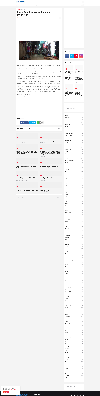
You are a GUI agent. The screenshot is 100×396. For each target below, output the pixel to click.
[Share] (60, 18)
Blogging (74, 144)
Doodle (74, 151)
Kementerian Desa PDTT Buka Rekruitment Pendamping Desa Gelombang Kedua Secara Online (26, 166)
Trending (74, 359)
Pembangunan (74, 280)
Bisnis (74, 142)
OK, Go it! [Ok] (6, 392)
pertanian (74, 303)
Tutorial (74, 366)
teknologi (74, 348)
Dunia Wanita (74, 156)
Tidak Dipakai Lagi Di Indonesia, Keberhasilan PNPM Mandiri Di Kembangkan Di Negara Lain (27, 190)
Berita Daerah (74, 140)
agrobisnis (74, 120)
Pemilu (74, 289)
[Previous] (82, 5)
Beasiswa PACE (74, 135)
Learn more (12, 389)
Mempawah (74, 251)
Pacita (74, 271)
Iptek (74, 215)
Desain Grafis (74, 149)
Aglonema (74, 117)
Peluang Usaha (74, 278)
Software (74, 339)
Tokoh (74, 355)
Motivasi (74, 258)
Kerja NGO (74, 228)
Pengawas (74, 296)
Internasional (74, 212)
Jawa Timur (74, 219)
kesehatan (74, 230)
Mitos (74, 255)
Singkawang (74, 337)
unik (74, 371)
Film (74, 174)
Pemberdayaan (74, 282)
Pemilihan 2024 (74, 287)
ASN (74, 129)
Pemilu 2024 (74, 291)
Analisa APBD (74, 124)
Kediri (74, 226)
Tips (74, 350)
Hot (74, 196)
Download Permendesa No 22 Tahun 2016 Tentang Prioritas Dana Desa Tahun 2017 (25, 178)
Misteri (74, 253)
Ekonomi (23, 9)
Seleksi (74, 334)
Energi (74, 167)
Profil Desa (74, 316)
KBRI (74, 224)
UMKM (74, 368)
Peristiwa (74, 298)
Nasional (40, 2)
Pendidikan (74, 294)
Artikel (74, 126)
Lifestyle (74, 244)
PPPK (74, 314)
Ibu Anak (74, 205)
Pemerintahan (74, 285)
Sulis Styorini (74, 346)
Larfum (74, 242)
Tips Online (74, 353)
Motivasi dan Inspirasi (74, 260)
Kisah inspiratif (74, 233)
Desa (74, 147)
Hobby (74, 194)
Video (51, 2)
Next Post (59, 197)
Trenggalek (74, 362)
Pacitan (74, 273)
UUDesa (74, 375)
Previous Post (20, 197)
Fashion (74, 169)
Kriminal (74, 237)
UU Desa (74, 373)
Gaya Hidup (74, 183)
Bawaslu (74, 131)
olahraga (74, 264)
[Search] (83, 2)
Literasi (74, 246)
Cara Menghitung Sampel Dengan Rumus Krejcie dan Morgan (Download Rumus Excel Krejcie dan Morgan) (47, 5)
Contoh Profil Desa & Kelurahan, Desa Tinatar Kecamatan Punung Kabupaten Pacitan (26, 140)
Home (28, 2)
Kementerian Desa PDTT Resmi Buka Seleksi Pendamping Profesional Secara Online (50, 166)
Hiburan (74, 192)
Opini (74, 267)
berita (74, 138)
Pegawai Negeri (74, 276)
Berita (33, 2)
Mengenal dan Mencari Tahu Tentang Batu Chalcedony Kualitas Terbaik (78, 93)
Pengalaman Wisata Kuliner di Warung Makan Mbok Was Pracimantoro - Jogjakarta (69, 94)
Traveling (74, 357)
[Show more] (43, 122)
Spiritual (74, 344)
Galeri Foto (74, 181)
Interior (74, 210)
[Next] (83, 5)
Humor (74, 203)
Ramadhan (74, 323)
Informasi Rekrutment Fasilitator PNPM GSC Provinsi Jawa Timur (50, 190)
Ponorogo (74, 310)
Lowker (74, 249)
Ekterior (74, 165)
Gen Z (74, 185)
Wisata (47, 2)
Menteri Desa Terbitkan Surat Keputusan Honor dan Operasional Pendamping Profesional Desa (51, 140)
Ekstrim (74, 163)
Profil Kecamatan (74, 319)
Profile (74, 321)
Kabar (74, 221)
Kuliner (74, 239)
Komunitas (74, 235)
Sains (74, 330)
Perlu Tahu (74, 300)
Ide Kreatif (74, 208)
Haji (74, 187)
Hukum (74, 199)
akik (74, 122)
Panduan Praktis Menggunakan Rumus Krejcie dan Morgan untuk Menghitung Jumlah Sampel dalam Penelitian (79, 75)
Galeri (74, 178)
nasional (74, 262)
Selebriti (74, 332)
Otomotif (74, 269)
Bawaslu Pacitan (74, 133)
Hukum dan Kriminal (74, 201)
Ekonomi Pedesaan (74, 160)
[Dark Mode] (81, 2)
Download (74, 153)
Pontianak (74, 312)
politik (74, 307)
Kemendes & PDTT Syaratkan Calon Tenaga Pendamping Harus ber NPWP (50, 178)
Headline (74, 190)
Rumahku (74, 328)
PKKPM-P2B (74, 305)
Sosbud (74, 341)
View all (59, 128)
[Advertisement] (39, 30)
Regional (74, 325)
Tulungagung (74, 364)
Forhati (74, 176)
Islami (74, 217)
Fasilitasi (74, 172)
